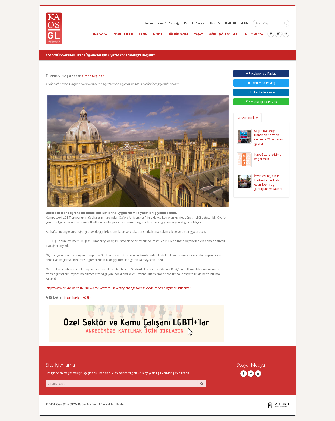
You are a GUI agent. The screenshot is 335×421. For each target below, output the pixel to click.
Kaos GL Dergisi (195, 23)
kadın (143, 34)
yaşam (198, 34)
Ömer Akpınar (93, 76)
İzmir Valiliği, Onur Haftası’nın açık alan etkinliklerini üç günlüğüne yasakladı (268, 182)
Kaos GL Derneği (168, 23)
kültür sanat (178, 34)
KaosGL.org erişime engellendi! (267, 156)
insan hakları (123, 34)
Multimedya (254, 34)
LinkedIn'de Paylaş (261, 92)
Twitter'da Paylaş (261, 83)
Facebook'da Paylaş (261, 73)
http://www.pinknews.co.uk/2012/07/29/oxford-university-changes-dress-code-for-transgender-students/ (119, 288)
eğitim (87, 297)
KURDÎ (245, 23)
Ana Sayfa (100, 34)
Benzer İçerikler (247, 118)
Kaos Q (215, 23)
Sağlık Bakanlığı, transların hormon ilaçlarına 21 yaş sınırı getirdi (268, 137)
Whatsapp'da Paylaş (261, 102)
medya (157, 34)
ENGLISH (230, 23)
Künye (148, 23)
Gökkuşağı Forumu (223, 34)
